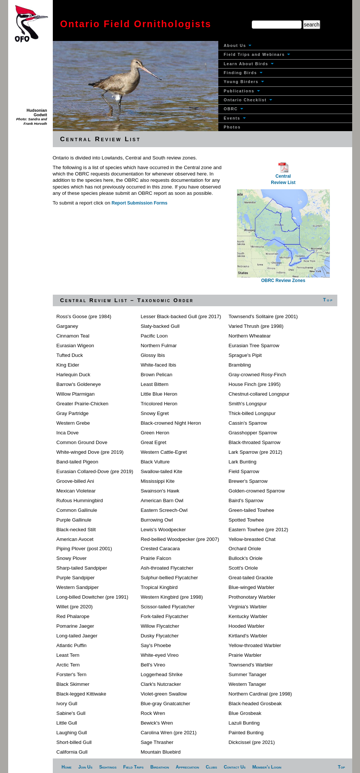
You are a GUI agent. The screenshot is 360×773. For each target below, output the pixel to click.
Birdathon (159, 767)
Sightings (108, 767)
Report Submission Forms (139, 203)
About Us (238, 45)
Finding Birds (243, 72)
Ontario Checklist (248, 100)
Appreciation (187, 767)
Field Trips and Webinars (257, 54)
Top (328, 299)
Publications (242, 91)
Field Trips (133, 767)
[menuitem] (285, 45)
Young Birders (244, 81)
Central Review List (283, 175)
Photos (232, 127)
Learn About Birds (249, 63)
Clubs (211, 767)
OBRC (233, 109)
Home (67, 767)
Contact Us (235, 767)
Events (235, 118)
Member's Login (266, 767)
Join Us (85, 767)
